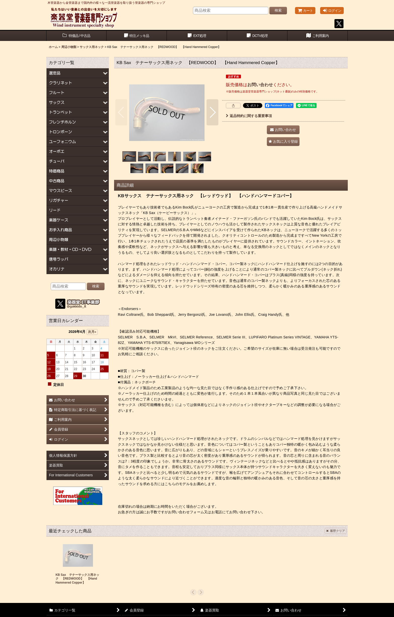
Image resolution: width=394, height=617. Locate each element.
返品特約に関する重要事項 (249, 116)
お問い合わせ (260, 84)
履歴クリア (335, 531)
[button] (121, 112)
